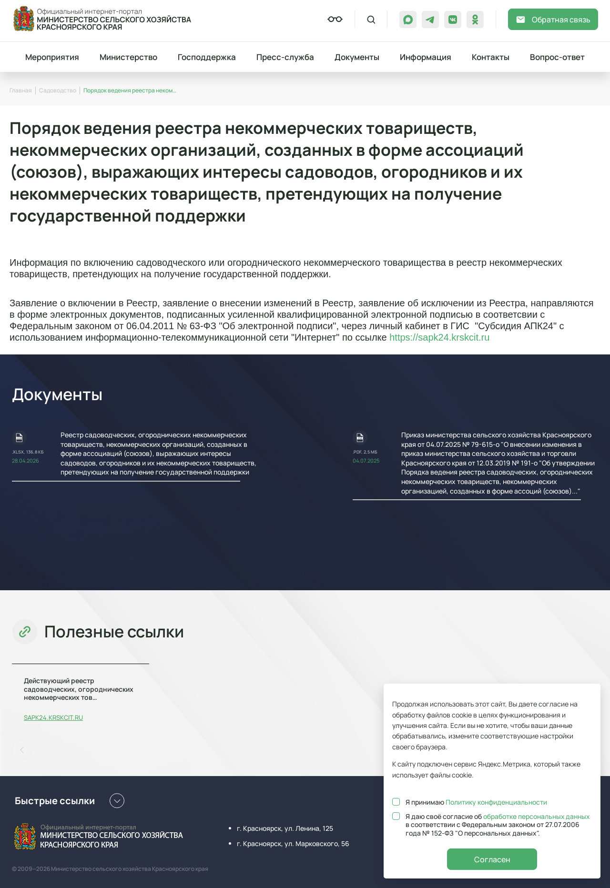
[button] (22, 750)
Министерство (128, 56)
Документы (357, 56)
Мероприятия (52, 56)
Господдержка (207, 56)
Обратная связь (553, 19)
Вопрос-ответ (557, 56)
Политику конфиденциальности (496, 802)
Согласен (492, 859)
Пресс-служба (285, 56)
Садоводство (57, 90)
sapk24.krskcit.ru (53, 718)
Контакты (490, 56)
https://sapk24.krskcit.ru (439, 337)
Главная (21, 90)
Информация (425, 56)
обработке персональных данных (536, 816)
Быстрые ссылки (69, 800)
